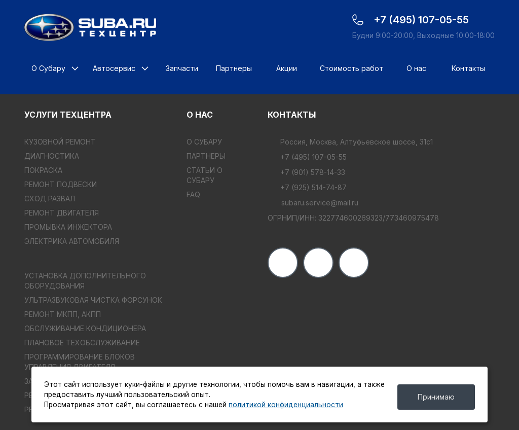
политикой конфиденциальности (286, 405)
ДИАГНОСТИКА (51, 156)
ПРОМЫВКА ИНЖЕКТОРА (68, 227)
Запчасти (182, 68)
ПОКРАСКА (43, 170)
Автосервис (114, 68)
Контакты (468, 68)
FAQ (193, 194)
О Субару (48, 68)
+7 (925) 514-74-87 (307, 187)
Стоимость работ (351, 68)
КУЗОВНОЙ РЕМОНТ (60, 141)
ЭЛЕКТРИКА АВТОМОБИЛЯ (71, 241)
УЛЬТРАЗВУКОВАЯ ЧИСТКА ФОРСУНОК (93, 300)
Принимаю (436, 396)
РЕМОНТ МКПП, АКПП (62, 314)
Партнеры (234, 68)
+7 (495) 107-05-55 (307, 157)
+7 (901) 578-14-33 (306, 172)
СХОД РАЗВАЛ (49, 198)
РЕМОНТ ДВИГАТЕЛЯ (61, 212)
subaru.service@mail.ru (313, 202)
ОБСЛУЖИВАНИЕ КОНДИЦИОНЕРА (85, 328)
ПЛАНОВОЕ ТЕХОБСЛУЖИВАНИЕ (82, 342)
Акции (286, 68)
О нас (416, 68)
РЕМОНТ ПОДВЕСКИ (60, 184)
